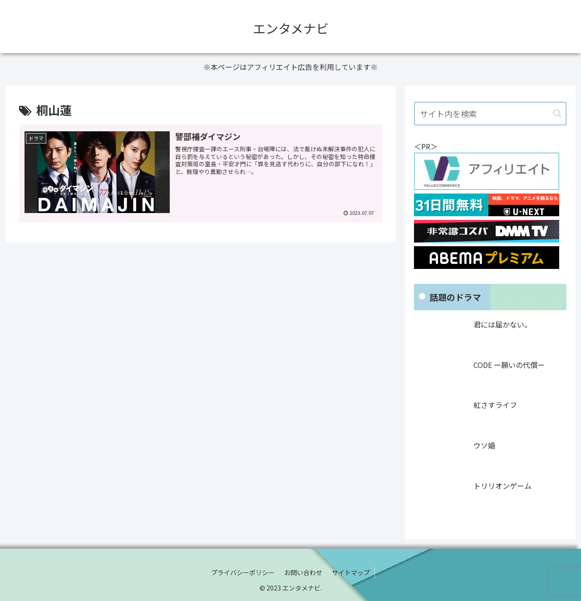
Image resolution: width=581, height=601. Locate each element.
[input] (490, 113)
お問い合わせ (303, 572)
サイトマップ (351, 572)
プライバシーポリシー (243, 572)
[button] (557, 113)
